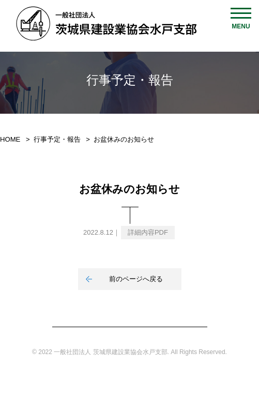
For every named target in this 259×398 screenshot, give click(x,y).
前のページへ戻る (136, 279)
